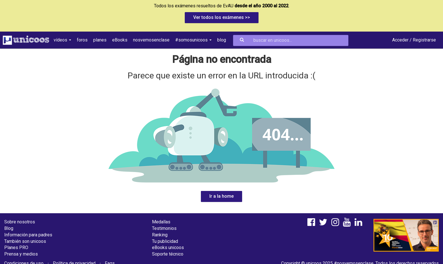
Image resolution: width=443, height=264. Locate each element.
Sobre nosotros (19, 222)
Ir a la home (221, 196)
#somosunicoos (193, 40)
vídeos (62, 40)
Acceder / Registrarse (414, 40)
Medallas (161, 222)
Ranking (160, 234)
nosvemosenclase (151, 40)
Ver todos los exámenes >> (221, 17)
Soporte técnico (167, 254)
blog (221, 40)
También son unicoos (25, 241)
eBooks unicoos (168, 247)
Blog (8, 228)
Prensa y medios (21, 254)
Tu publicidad (165, 241)
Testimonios (164, 228)
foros (82, 40)
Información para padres (28, 234)
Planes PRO (16, 247)
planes (100, 40)
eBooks (119, 40)
